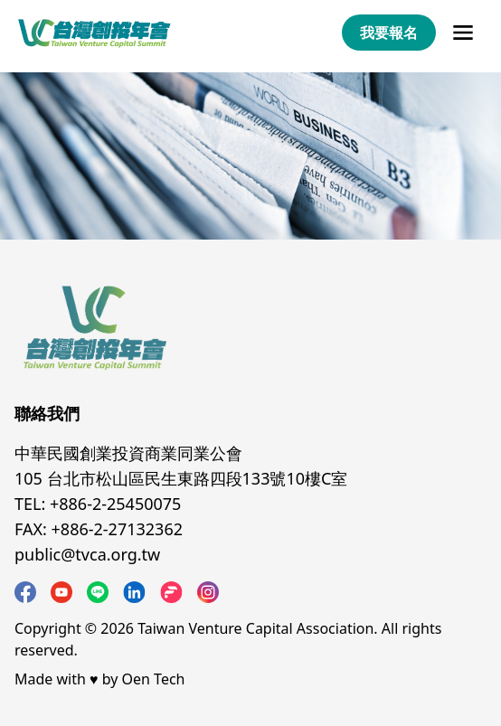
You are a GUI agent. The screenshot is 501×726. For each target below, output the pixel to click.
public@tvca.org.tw (87, 554)
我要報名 (389, 32)
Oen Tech (153, 679)
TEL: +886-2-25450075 (97, 503)
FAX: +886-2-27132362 (98, 529)
